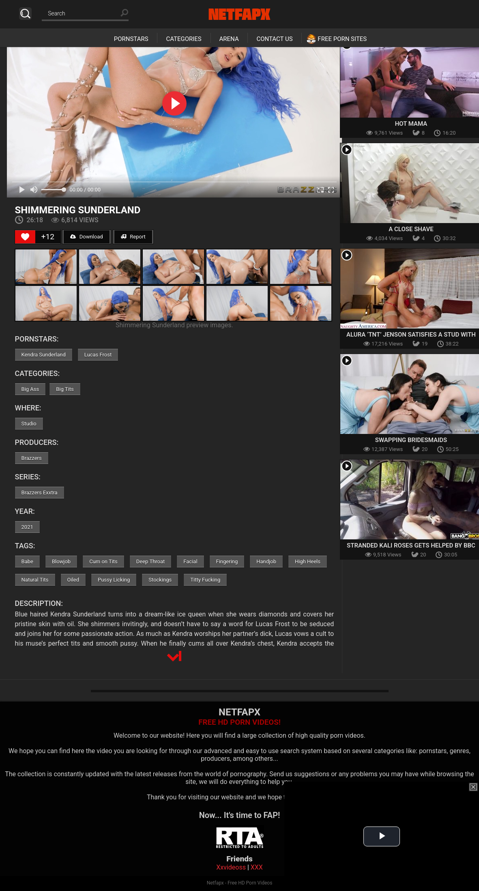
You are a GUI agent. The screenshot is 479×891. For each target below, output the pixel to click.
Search (25, 13)
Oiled (73, 580)
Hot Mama (411, 123)
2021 (27, 527)
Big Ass (30, 389)
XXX (257, 867)
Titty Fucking (205, 580)
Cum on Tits (103, 561)
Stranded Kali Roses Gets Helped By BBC (411, 545)
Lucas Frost (98, 355)
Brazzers (31, 458)
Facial (190, 561)
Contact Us (274, 39)
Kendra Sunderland (43, 355)
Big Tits (64, 389)
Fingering (227, 561)
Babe (27, 561)
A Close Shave (411, 229)
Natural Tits (35, 580)
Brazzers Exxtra (39, 493)
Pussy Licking (114, 580)
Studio (29, 424)
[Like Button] (25, 236)
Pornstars (131, 39)
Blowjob (61, 561)
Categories (183, 39)
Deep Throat (150, 561)
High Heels (307, 561)
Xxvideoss (231, 867)
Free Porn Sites (342, 39)
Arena (229, 39)
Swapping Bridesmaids (411, 440)
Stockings (160, 580)
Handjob (266, 561)
